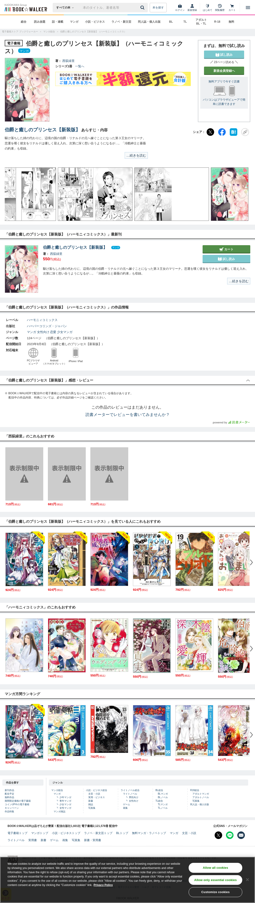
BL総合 (159, 790)
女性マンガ (65, 808)
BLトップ (122, 833)
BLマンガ (163, 793)
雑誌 (90, 804)
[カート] (232, 7)
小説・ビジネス (95, 21)
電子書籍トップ (17, 833)
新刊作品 (9, 790)
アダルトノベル (200, 797)
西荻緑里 (68, 61)
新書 (90, 801)
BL (171, 21)
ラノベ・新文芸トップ (98, 833)
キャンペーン (12, 808)
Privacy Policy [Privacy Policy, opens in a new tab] (103, 885)
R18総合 (194, 790)
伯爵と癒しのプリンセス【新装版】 (42, 129)
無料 (231, 21)
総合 (23, 21)
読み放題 (39, 21)
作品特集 (9, 811)
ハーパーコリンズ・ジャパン (47, 326)
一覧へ (79, 66)
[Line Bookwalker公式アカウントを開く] (230, 835)
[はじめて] (207, 7)
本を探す (158, 7)
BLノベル (163, 797)
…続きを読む (136, 155)
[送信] (143, 7)
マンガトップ (39, 833)
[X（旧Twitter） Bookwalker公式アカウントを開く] (218, 835)
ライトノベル (130, 793)
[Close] (247, 879)
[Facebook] (222, 132)
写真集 (91, 808)
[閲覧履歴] (220, 7)
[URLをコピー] (245, 132)
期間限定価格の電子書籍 (18, 801)
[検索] (143, 7)
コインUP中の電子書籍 (17, 804)
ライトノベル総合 (130, 790)
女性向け (43, 332)
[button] (13, 194)
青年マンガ (65, 801)
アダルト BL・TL (201, 21)
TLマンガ (163, 804)
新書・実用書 (92, 840)
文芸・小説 (94, 793)
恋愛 (53, 332)
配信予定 (9, 793)
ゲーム (126, 804)
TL (185, 21)
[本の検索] (66, 7)
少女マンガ (64, 332)
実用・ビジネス (96, 797)
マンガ (74, 21)
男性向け (133, 797)
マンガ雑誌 (59, 811)
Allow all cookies (215, 868)
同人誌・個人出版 (149, 21)
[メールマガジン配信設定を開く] (241, 835)
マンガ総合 (57, 790)
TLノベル (163, 808)
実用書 (32, 840)
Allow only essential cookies (215, 880)
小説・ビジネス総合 (96, 790)
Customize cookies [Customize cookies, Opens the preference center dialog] (215, 892)
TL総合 (159, 801)
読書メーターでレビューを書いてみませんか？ (127, 414)
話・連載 (57, 21)
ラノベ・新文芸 (121, 21)
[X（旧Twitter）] (210, 132)
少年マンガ (65, 797)
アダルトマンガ (200, 793)
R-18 (217, 21)
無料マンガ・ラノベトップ (149, 833)
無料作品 (9, 797)
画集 (125, 808)
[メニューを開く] (248, 7)
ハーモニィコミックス (42, 320)
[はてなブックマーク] (233, 132)
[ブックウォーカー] (25, 7)
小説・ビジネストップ (66, 833)
